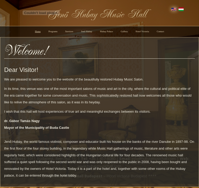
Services (69, 31)
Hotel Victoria (142, 31)
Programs (53, 31)
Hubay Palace (106, 31)
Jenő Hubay (86, 31)
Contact (160, 31)
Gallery (124, 31)
